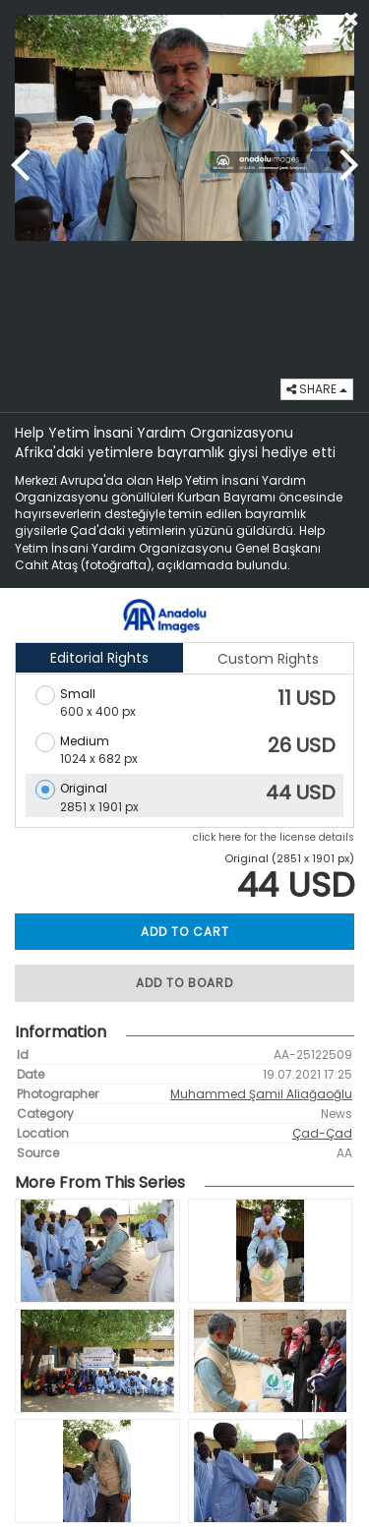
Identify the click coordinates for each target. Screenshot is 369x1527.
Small (77, 693)
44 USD (301, 792)
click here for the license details (273, 837)
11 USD (306, 698)
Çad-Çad (322, 1133)
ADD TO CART (185, 931)
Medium (84, 741)
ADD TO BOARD (184, 982)
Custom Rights (268, 659)
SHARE (316, 389)
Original (83, 788)
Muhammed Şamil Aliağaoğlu (261, 1094)
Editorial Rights (99, 658)
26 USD (302, 745)
